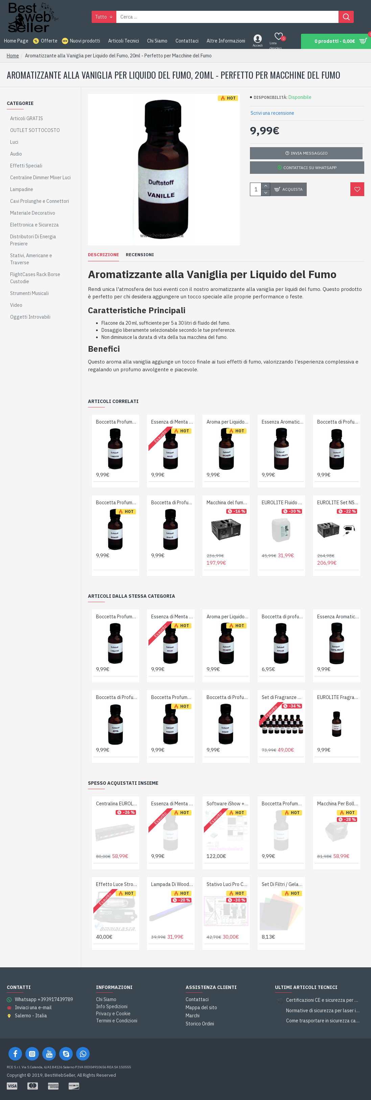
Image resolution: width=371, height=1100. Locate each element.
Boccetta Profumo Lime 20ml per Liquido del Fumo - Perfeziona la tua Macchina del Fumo (117, 422)
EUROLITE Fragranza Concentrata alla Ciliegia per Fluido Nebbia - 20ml (338, 697)
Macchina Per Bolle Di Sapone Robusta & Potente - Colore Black (338, 804)
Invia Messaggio (309, 153)
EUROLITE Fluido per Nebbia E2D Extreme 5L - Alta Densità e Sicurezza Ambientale (282, 503)
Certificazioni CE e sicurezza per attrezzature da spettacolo (323, 1000)
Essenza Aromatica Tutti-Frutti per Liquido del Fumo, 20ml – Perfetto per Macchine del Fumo (282, 422)
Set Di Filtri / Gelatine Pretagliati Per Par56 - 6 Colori (282, 884)
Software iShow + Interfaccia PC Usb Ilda (227, 804)
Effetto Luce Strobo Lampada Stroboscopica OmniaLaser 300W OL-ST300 (117, 884)
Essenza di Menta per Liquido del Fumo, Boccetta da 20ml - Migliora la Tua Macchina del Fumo (172, 422)
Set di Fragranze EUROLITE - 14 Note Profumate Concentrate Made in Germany (282, 697)
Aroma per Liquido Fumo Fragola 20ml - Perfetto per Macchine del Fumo (227, 422)
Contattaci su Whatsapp (309, 167)
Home (13, 56)
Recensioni (140, 255)
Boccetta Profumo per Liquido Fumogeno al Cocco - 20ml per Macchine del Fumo (117, 503)
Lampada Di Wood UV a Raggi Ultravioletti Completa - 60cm (172, 884)
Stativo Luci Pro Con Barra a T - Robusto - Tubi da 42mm (227, 884)
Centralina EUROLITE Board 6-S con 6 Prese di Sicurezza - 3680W (117, 804)
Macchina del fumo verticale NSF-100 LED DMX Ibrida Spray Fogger (227, 503)
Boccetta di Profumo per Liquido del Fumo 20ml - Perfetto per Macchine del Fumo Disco (172, 503)
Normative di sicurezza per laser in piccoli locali (323, 1010)
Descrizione (103, 255)
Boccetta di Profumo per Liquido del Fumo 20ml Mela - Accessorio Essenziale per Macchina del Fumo (338, 422)
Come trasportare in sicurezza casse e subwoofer (323, 1020)
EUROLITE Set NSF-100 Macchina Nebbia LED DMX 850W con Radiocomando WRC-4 (338, 503)
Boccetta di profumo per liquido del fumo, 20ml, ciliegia (282, 617)
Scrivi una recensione (272, 113)
